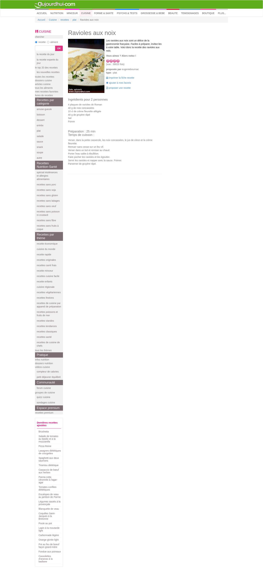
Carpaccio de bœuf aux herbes (49, 471)
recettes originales (46, 260)
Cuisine (53, 19)
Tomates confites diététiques (47, 488)
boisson (41, 114)
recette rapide (44, 254)
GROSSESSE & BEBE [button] (153, 13)
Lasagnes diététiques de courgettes (50, 452)
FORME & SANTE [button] (103, 13)
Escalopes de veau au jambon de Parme (50, 495)
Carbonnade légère (49, 535)
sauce (40, 141)
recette (40, 42)
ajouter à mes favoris (118, 82)
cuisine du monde (46, 249)
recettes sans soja (46, 190)
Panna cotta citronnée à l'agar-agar (48, 480)
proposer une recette (118, 88)
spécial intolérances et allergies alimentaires (47, 175)
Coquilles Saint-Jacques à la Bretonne (47, 516)
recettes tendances (47, 326)
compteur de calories (48, 371)
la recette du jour (45, 54)
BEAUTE (173, 13)
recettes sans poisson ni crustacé (48, 213)
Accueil (41, 19)
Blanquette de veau (49, 508)
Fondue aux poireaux (50, 551)
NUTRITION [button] (56, 13)
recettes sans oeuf (46, 206)
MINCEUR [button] (72, 13)
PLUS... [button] (222, 13)
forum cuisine (44, 388)
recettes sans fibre (46, 220)
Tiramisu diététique (49, 465)
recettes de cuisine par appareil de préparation (49, 305)
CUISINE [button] (86, 13)
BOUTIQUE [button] (208, 13)
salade (40, 136)
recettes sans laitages (48, 200)
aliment (52, 42)
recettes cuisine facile (48, 276)
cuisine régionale (45, 287)
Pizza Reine (45, 446)
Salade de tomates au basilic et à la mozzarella (48, 439)
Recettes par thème (45, 236)
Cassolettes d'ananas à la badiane (46, 559)
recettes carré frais (46, 265)
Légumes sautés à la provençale (49, 503)
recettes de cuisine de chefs (48, 344)
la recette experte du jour (47, 61)
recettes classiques (47, 331)
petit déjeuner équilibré (49, 377)
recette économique (47, 243)
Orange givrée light (49, 539)
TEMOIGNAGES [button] (190, 13)
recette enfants (44, 281)
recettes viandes (45, 320)
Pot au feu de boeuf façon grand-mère (49, 545)
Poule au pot (45, 523)
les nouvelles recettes (48, 72)
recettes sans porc (46, 184)
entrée (40, 125)
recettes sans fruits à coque (48, 227)
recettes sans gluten (47, 195)
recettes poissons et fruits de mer (47, 314)
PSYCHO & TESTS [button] (127, 13)
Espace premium (48, 408)
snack (40, 147)
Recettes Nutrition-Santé (47, 165)
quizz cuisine (43, 397)
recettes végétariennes (49, 292)
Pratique (42, 355)
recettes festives (45, 297)
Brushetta (44, 431)
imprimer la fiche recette (120, 77)
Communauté (46, 382)
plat (74, 19)
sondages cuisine (46, 402)
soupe (40, 152)
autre (39, 157)
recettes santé (44, 337)
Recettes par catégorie (45, 101)
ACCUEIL (43, 13)
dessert (41, 120)
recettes (64, 19)
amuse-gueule (44, 109)
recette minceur (45, 270)
